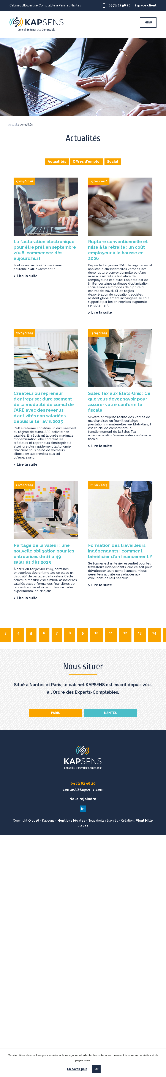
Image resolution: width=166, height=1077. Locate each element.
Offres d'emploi (87, 162)
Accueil (12, 124)
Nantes (110, 713)
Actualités (57, 162)
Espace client (147, 5)
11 (111, 633)
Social (112, 162)
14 (154, 633)
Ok (96, 1069)
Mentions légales (71, 820)
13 (140, 633)
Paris (55, 713)
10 (96, 633)
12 (125, 633)
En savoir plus (77, 1069)
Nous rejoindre (83, 799)
